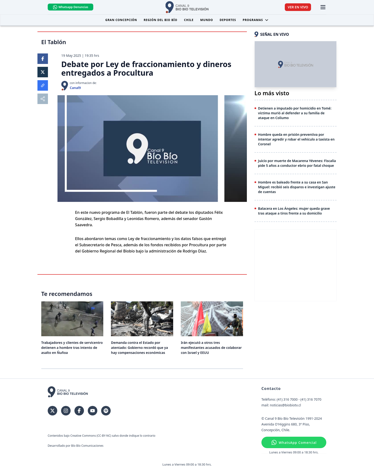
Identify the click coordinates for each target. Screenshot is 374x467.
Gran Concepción (121, 20)
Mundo (206, 20)
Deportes (228, 20)
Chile (189, 20)
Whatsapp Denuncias (70, 7)
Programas (256, 20)
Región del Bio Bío (160, 20)
